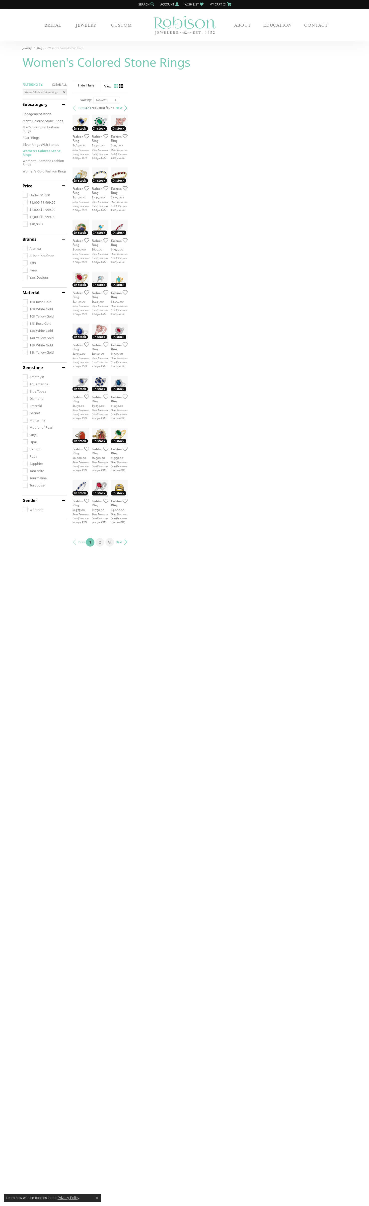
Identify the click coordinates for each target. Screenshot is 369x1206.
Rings (40, 48)
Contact (316, 25)
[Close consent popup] (96, 1198)
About (242, 25)
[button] (146, 4)
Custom (121, 25)
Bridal (52, 25)
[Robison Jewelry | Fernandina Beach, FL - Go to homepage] (184, 25)
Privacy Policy (68, 1198)
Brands (30, 239)
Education (277, 25)
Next (337, 108)
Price (28, 186)
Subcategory (35, 104)
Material (31, 293)
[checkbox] (36, 195)
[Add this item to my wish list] (158, 209)
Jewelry (86, 25)
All (219, 1030)
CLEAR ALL (59, 84)
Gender (30, 500)
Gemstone (33, 368)
